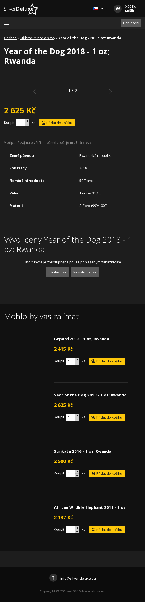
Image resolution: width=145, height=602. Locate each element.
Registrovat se (84, 272)
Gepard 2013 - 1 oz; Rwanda (81, 338)
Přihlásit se (57, 272)
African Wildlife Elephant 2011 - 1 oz (90, 507)
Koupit (9, 122)
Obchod (10, 37)
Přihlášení (131, 23)
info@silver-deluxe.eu (72, 578)
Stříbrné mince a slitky (37, 37)
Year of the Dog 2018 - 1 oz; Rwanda (90, 395)
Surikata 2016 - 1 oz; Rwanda (82, 451)
